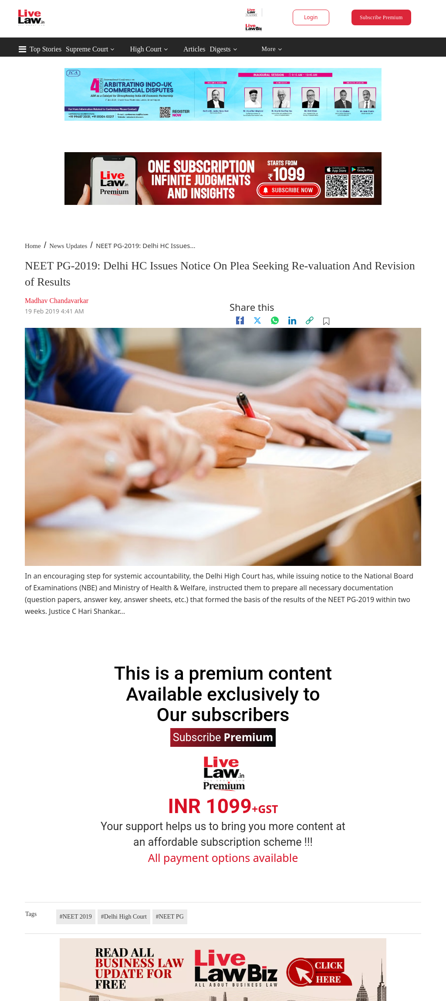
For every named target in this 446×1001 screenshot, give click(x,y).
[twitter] (257, 320)
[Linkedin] (292, 320)
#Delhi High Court (124, 916)
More (271, 49)
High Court (145, 49)
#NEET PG (170, 916)
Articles (194, 49)
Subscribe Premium (381, 17)
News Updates (68, 245)
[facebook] (240, 320)
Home (33, 245)
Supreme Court (87, 49)
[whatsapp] (275, 320)
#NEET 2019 (76, 916)
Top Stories (45, 49)
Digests (220, 49)
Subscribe (223, 736)
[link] (310, 320)
